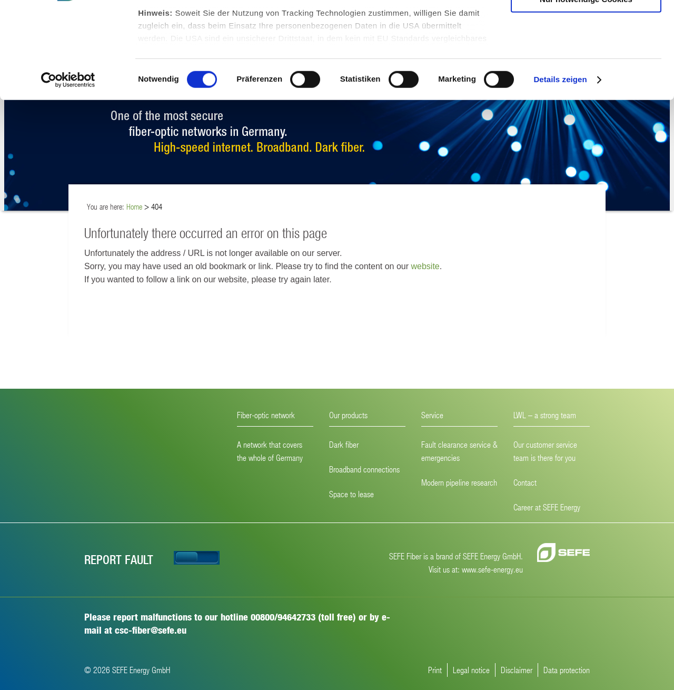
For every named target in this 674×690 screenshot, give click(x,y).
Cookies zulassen (586, 26)
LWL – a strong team (544, 415)
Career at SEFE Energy (546, 507)
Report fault (118, 559)
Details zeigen (560, 168)
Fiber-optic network (266, 415)
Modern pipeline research (459, 482)
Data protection (566, 670)
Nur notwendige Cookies (586, 87)
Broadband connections (364, 469)
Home (134, 206)
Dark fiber (344, 444)
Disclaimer (516, 670)
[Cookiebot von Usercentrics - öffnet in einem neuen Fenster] (68, 168)
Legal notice (471, 670)
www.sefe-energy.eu (492, 569)
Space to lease (351, 494)
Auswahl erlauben (586, 57)
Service (432, 415)
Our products (348, 415)
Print (435, 670)
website (425, 266)
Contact (525, 482)
